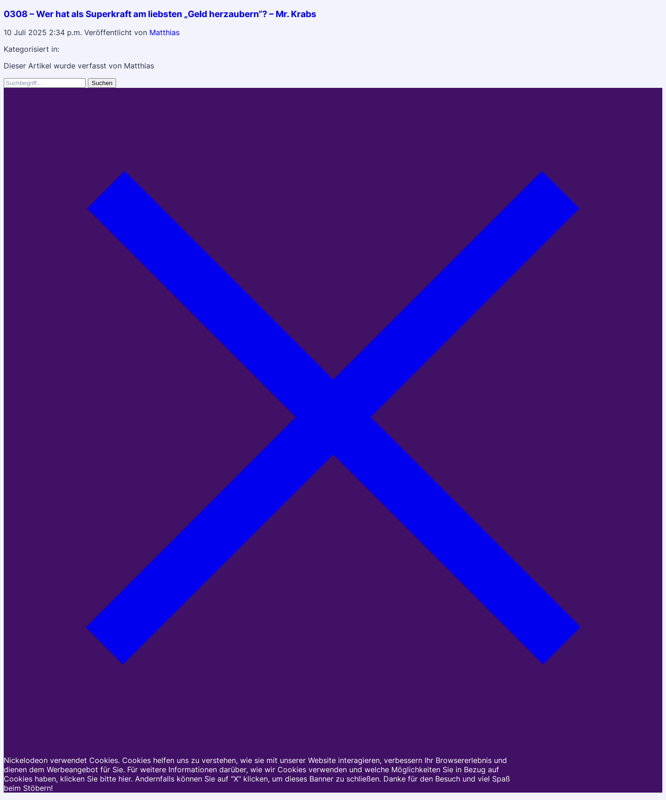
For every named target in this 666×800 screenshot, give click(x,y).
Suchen (102, 83)
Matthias (164, 32)
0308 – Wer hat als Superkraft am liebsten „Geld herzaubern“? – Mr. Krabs (160, 14)
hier (124, 778)
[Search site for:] (45, 83)
